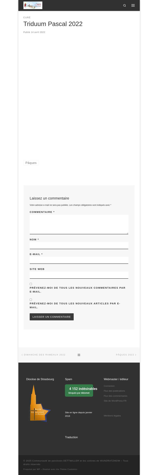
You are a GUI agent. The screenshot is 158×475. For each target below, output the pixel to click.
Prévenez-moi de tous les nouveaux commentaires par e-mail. (77, 289)
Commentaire (42, 211)
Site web (37, 269)
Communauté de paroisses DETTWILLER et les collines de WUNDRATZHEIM (76, 460)
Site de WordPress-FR (115, 401)
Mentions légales (112, 415)
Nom (34, 239)
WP (38, 469)
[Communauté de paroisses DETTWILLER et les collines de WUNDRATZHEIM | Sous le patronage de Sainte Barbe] (32, 5)
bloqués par (80, 390)
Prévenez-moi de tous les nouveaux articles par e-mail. (75, 305)
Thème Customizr (68, 469)
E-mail (36, 254)
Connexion (109, 386)
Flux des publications (114, 391)
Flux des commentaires (115, 396)
